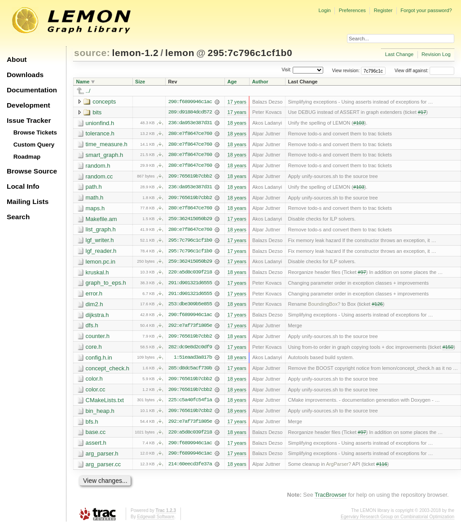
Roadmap (27, 156)
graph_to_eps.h (106, 284)
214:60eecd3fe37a (190, 467)
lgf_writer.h (100, 241)
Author (260, 81)
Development (28, 105)
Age (232, 81)
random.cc (99, 176)
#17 (422, 112)
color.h (94, 381)
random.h (98, 166)
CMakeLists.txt (105, 402)
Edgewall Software (155, 519)
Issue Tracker (29, 120)
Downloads (25, 74)
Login (324, 10)
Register (383, 10)
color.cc (95, 392)
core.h (94, 349)
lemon (179, 53)
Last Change (399, 54)
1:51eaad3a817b (193, 360)
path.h (94, 187)
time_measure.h (106, 144)
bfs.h (92, 424)
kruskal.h (97, 273)
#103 (358, 123)
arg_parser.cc (103, 467)
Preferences (352, 10)
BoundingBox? (324, 306)
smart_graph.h (104, 155)
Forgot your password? (426, 10)
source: (92, 53)
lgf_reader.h (101, 252)
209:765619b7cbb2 (190, 177)
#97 (362, 274)
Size (140, 81)
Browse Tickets (35, 132)
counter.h (98, 338)
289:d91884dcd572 (190, 112)
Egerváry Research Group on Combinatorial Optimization (397, 519)
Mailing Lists (27, 201)
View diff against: (424, 70)
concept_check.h (108, 370)
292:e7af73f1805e (190, 327)
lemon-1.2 (135, 53)
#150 (448, 349)
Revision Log (436, 54)
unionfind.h (100, 123)
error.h (94, 295)
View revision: (346, 70)
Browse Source (32, 171)
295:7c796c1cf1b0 (250, 53)
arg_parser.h (102, 456)
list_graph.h (101, 230)
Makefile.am (101, 220)
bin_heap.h (100, 413)
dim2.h (94, 306)
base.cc (96, 435)
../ (88, 90)
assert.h (96, 445)
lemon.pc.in (100, 263)
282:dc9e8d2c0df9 (190, 349)
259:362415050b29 (190, 220)
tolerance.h (100, 133)
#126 (377, 306)
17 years (236, 101)
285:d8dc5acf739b (190, 370)
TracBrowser (331, 498)
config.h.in (99, 359)
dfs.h (92, 327)
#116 (381, 467)
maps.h (95, 209)
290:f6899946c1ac (190, 101)
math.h (95, 198)
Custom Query (34, 144)
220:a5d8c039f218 (190, 274)
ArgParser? (338, 467)
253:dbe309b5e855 (190, 306)
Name (83, 81)
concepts (104, 101)
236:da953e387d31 (190, 123)
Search (18, 217)
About (16, 59)
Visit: (286, 70)
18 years (236, 123)
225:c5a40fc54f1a (190, 403)
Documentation (32, 90)
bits (96, 112)
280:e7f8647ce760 (190, 134)
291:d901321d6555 (190, 284)
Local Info (23, 186)
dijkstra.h (97, 316)
